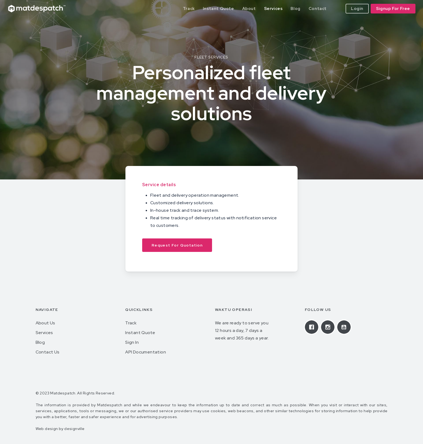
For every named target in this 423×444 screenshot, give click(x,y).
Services (44, 332)
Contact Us (48, 352)
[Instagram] (329, 327)
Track (131, 323)
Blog (40, 342)
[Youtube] (345, 327)
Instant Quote (140, 332)
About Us (45, 323)
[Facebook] (313, 327)
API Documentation (145, 352)
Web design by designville (60, 428)
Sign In (132, 342)
